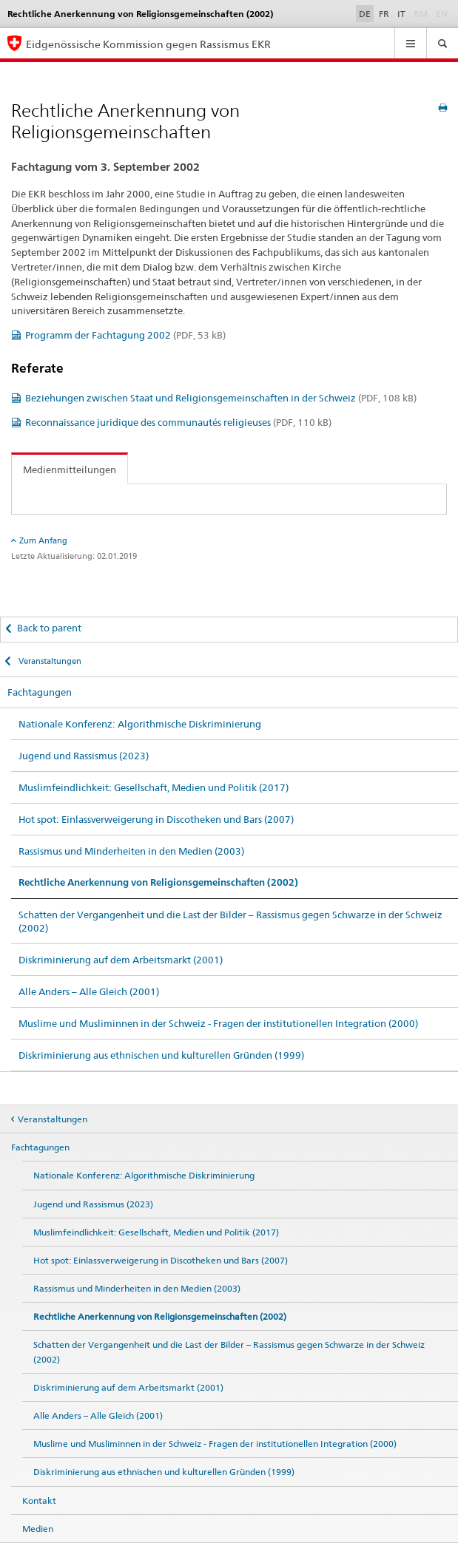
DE (365, 13)
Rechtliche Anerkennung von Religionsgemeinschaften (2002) (158, 882)
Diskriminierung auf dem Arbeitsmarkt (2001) (120, 960)
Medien (37, 1528)
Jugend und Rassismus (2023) (83, 756)
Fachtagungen (39, 692)
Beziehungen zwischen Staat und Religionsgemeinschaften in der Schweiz (221, 398)
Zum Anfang (43, 540)
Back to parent (49, 628)
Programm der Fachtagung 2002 (125, 335)
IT (401, 13)
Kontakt (39, 1500)
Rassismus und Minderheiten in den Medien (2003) (131, 851)
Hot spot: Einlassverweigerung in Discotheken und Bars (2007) (156, 819)
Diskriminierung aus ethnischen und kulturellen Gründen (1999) (161, 1055)
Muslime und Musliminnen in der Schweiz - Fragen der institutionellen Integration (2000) (218, 1023)
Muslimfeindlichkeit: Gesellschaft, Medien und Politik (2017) (153, 787)
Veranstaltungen (48, 661)
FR (384, 13)
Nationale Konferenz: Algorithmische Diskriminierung (139, 724)
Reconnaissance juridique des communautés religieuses (178, 422)
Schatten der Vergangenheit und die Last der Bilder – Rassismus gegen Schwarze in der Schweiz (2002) (230, 921)
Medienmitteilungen (69, 469)
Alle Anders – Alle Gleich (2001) (88, 991)
